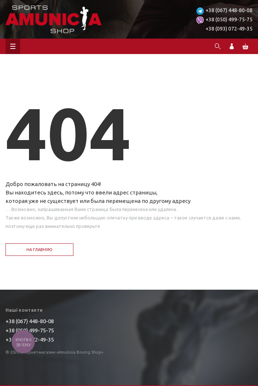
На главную (39, 249)
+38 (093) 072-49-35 (229, 29)
